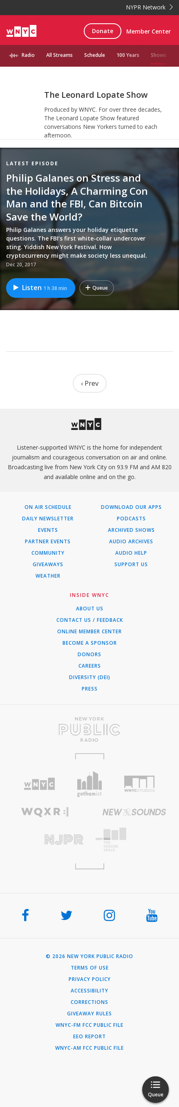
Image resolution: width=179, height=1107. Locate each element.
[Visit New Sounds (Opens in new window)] (134, 812)
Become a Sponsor (90, 643)
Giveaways (48, 564)
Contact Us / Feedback (89, 620)
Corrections (89, 1002)
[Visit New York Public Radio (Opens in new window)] (89, 729)
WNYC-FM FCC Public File (89, 1025)
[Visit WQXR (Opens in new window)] (45, 812)
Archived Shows (131, 530)
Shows (158, 55)
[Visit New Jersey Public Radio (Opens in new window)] (45, 840)
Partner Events (48, 541)
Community (48, 553)
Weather (48, 576)
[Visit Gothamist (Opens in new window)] (90, 784)
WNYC (87, 109)
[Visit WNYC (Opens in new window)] (39, 784)
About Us (89, 608)
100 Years (127, 55)
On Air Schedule (48, 507)
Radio (28, 55)
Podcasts (131, 518)
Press (90, 688)
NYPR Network (149, 7)
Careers (89, 666)
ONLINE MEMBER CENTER (89, 631)
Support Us (131, 564)
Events (48, 530)
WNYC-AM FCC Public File (89, 1048)
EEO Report (89, 1036)
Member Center (148, 31)
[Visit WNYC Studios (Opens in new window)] (139, 784)
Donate (102, 31)
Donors (89, 654)
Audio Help (131, 553)
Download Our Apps (131, 507)
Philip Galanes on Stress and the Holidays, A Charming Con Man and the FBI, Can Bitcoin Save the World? (77, 197)
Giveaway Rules (89, 1013)
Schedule (94, 55)
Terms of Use (90, 967)
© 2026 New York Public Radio (89, 956)
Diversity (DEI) (89, 677)
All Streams (59, 55)
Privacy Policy (90, 979)
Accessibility (89, 990)
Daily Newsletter (48, 518)
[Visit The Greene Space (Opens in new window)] (134, 840)
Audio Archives (131, 541)
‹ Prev (89, 383)
